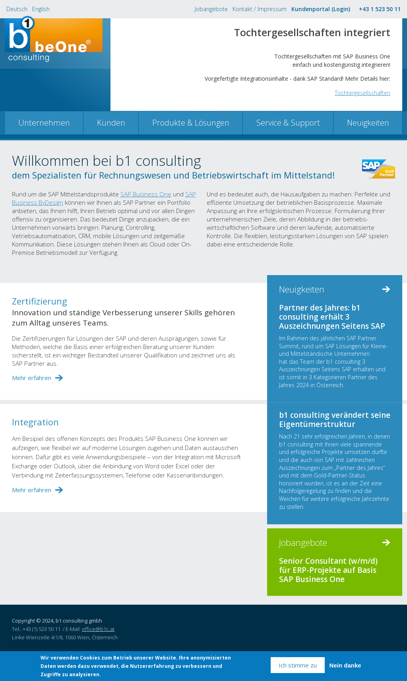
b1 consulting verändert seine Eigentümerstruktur (334, 419)
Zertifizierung (39, 301)
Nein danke (345, 665)
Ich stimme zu (298, 665)
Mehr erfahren (31, 378)
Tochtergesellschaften (362, 93)
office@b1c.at (98, 628)
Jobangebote (211, 9)
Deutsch (16, 9)
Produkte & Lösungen (190, 122)
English (41, 9)
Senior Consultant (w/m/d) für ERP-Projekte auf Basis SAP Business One (328, 570)
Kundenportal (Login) (320, 9)
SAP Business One (145, 194)
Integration (35, 422)
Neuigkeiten (368, 122)
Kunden (111, 122)
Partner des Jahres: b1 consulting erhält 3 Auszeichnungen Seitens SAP (332, 317)
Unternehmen (44, 122)
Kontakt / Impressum (260, 9)
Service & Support (288, 122)
